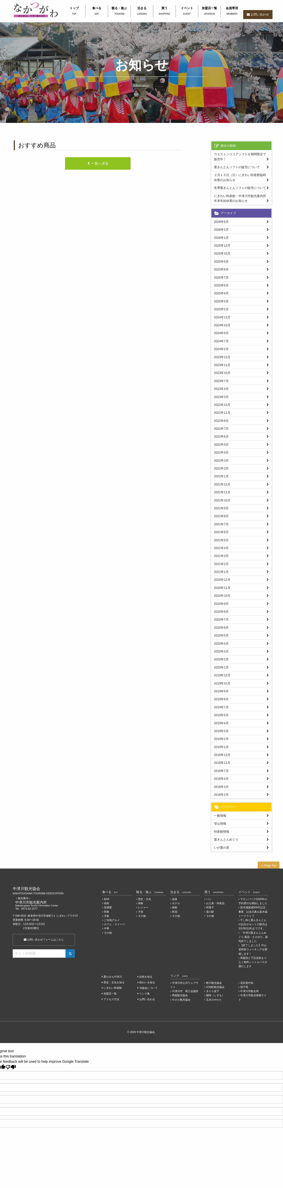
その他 (108, 932)
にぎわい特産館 (113, 987)
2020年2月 (221, 659)
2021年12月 (222, 484)
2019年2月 (221, 739)
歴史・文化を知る (114, 982)
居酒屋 (108, 907)
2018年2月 (221, 794)
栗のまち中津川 (113, 976)
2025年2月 (221, 309)
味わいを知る (147, 982)
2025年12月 (222, 245)
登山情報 (220, 823)
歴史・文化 (144, 899)
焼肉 (106, 903)
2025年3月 (221, 301)
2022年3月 (221, 460)
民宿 (174, 911)
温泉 (174, 899)
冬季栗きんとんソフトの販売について (240, 188)
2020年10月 (222, 595)
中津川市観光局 (249, 991)
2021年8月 (221, 516)
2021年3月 (221, 556)
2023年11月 (222, 365)
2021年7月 (221, 524)
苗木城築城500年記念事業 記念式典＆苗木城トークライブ (252, 911)
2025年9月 (221, 261)
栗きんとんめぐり (226, 839)
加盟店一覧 (209, 11)
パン (208, 899)
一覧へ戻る (100, 163)
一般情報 (220, 815)
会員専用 (232, 11)
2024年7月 (221, 341)
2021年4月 (221, 548)
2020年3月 (221, 651)
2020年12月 (222, 579)
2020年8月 (221, 611)
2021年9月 (221, 508)
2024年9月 (221, 333)
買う (164, 11)
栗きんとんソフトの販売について (237, 167)
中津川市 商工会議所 (185, 991)
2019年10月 (222, 683)
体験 (140, 903)
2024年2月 (221, 349)
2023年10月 (222, 373)
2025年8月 (221, 269)
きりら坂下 (212, 991)
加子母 (244, 987)
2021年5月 (221, 540)
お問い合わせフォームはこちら (44, 939)
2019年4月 (221, 723)
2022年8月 (221, 420)
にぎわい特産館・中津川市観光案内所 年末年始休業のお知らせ (241, 198)
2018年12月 (222, 755)
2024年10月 (222, 325)
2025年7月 (221, 277)
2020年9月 (221, 603)
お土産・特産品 (215, 903)
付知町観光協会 (215, 987)
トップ (74, 11)
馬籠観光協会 (180, 995)
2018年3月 (221, 787)
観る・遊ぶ (119, 11)
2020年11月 (222, 588)
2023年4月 (221, 389)
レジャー (143, 907)
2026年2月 (221, 229)
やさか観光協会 (181, 999)
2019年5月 (221, 715)
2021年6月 (221, 532)
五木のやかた (214, 999)
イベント (187, 11)
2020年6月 (221, 627)
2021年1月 (221, 572)
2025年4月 (221, 293)
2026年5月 (221, 221)
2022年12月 (222, 404)
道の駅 (210, 911)
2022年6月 (221, 436)
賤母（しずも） (215, 995)
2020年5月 (221, 635)
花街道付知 (246, 982)
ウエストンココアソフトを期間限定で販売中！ (240, 156)
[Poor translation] (10, 1067)
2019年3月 (221, 731)
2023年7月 (221, 381)
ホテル (176, 903)
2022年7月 (221, 428)
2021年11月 (222, 492)
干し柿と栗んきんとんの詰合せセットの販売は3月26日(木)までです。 (252, 924)
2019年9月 (221, 691)
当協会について (148, 987)
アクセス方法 (111, 999)
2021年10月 (222, 500)
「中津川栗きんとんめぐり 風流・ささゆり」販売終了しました (253, 937)
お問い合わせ (260, 14)
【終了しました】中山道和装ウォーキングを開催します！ (252, 949)
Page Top (270, 865)
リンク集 (144, 993)
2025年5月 (221, 285)
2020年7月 (221, 619)
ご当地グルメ (112, 920)
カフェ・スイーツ (114, 924)
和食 (106, 911)
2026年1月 (221, 237)
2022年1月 (221, 476)
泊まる (142, 11)
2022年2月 (221, 468)
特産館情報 (221, 831)
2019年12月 (222, 675)
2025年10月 (222, 253)
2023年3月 (221, 397)
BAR (106, 899)
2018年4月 (221, 778)
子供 (140, 911)
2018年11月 (222, 762)
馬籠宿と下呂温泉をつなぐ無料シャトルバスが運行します (252, 962)
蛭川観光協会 (214, 982)
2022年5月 (221, 444)
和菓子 (210, 907)
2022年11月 (222, 412)
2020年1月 (221, 667)
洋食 (106, 916)
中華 (106, 928)
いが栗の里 (221, 847)
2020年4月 (221, 643)
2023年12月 (222, 357)
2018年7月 (221, 771)
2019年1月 (221, 747)
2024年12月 (222, 317)
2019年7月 (221, 707)
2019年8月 (221, 699)
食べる (97, 11)
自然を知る (145, 976)
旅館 (174, 907)
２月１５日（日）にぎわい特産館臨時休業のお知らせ (240, 177)
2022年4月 (221, 452)
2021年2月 (221, 564)
